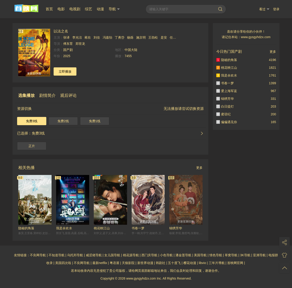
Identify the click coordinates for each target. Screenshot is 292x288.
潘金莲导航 (183, 255)
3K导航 (245, 255)
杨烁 (130, 37)
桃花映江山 (102, 228)
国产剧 (68, 50)
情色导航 (215, 255)
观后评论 (68, 95)
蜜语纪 (223, 114)
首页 (49, 9)
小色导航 (166, 255)
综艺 (88, 9)
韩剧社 (160, 263)
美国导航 (200, 255)
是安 (164, 37)
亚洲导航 (259, 255)
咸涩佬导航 (94, 255)
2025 (66, 56)
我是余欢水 (64, 228)
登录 (276, 9)
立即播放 (65, 71)
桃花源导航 (131, 255)
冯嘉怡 (107, 37)
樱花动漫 (189, 263)
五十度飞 (174, 263)
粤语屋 (114, 263)
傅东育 (68, 43)
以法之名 (61, 31)
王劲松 (153, 37)
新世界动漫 (145, 263)
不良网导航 (38, 255)
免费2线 (63, 121)
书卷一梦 (138, 228)
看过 (264, 9)
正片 (32, 146)
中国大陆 (131, 50)
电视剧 (74, 9)
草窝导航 (231, 255)
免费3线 (31, 121)
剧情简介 (47, 95)
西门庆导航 (149, 255)
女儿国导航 (112, 255)
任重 (173, 37)
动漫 (100, 9)
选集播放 (26, 95)
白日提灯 (225, 106)
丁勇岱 (119, 37)
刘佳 (97, 37)
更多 (199, 167)
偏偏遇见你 (226, 122)
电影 (61, 9)
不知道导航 (57, 255)
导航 (114, 9)
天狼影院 (128, 263)
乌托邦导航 (75, 255)
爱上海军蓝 (226, 91)
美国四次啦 (63, 263)
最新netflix (99, 263)
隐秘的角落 (26, 228)
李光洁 (77, 37)
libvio (202, 263)
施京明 (141, 37)
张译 (66, 37)
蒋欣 (87, 37)
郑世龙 (80, 43)
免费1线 (94, 121)
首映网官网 (235, 263)
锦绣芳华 (175, 228)
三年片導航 (217, 263)
